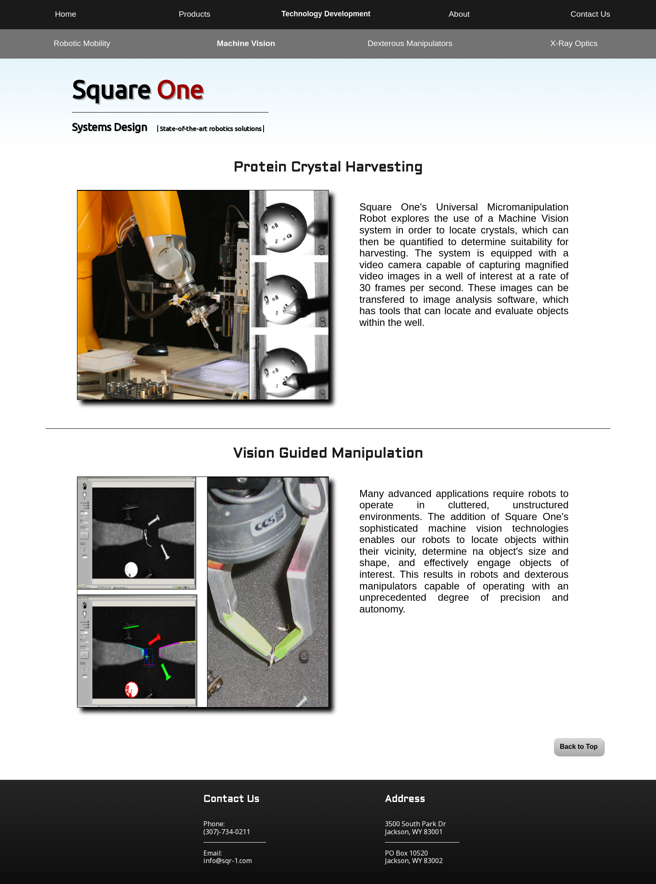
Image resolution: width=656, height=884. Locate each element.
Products (194, 14)
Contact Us (590, 14)
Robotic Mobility (82, 43)
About (459, 14)
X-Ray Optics (573, 43)
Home (65, 14)
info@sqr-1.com (227, 860)
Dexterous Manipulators (410, 43)
